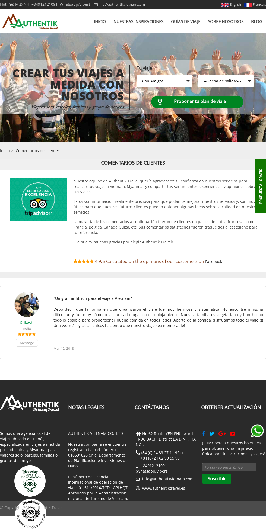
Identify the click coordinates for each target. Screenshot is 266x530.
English (231, 4)
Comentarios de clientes (38, 150)
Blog (256, 21)
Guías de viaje (185, 21)
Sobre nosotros (225, 21)
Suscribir (217, 479)
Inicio (100, 21)
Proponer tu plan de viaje (200, 101)
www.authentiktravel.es (163, 488)
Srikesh (26, 322)
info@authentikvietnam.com (119, 4)
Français (255, 4)
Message (27, 343)
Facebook (213, 261)
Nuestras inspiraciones (138, 21)
